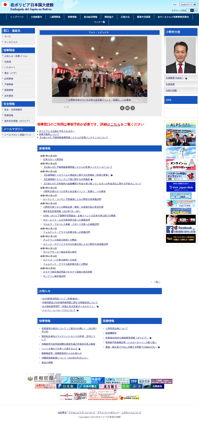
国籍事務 (8, 90)
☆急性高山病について (116, 328)
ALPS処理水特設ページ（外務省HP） (60, 298)
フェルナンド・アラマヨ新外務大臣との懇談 (65, 264)
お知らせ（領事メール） (16, 56)
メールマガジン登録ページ (17, 135)
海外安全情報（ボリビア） (17, 121)
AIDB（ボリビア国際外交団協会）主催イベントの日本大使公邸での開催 (79, 215)
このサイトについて (131, 412)
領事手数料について (49, 134)
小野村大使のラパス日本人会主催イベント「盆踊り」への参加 (74, 191)
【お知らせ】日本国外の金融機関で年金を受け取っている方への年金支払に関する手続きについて (92, 183)
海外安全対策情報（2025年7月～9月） (62, 211)
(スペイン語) (188, 4)
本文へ (175, 5)
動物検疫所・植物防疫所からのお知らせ (62, 353)
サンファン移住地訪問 (54, 276)
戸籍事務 (8, 84)
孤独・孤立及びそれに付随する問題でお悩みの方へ (131, 347)
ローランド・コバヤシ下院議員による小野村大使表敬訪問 (72, 199)
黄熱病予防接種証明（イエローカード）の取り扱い (131, 342)
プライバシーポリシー (108, 412)
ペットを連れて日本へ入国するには (59, 348)
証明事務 (8, 79)
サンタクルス (11, 42)
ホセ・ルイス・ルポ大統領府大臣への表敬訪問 (66, 220)
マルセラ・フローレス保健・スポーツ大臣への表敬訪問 (71, 224)
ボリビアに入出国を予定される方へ (57, 131)
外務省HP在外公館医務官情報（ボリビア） (126, 338)
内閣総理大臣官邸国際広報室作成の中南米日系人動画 (68, 344)
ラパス (7, 36)
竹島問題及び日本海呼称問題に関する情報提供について (70, 302)
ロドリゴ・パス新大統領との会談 (60, 260)
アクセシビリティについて (81, 412)
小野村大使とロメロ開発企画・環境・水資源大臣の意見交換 (73, 207)
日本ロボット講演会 (53, 159)
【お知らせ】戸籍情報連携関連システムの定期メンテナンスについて (73, 137)
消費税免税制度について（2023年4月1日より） (65, 358)
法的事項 (62, 412)
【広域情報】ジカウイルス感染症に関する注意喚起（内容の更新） (76, 175)
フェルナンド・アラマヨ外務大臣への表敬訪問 (66, 232)
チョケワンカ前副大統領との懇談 (60, 240)
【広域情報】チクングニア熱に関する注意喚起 (66, 179)
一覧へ (157, 282)
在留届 (7, 62)
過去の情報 (47, 362)
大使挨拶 (170, 84)
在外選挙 (8, 96)
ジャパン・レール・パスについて (59, 310)
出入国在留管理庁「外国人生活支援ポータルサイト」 (69, 306)
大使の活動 (171, 90)
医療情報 (8, 115)
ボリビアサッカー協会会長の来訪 (60, 252)
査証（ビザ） (11, 73)
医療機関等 (111, 333)
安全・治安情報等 (13, 109)
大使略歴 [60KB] (174, 78)
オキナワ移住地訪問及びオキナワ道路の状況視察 (67, 272)
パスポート (9, 67)
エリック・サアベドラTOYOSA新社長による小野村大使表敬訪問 (75, 244)
